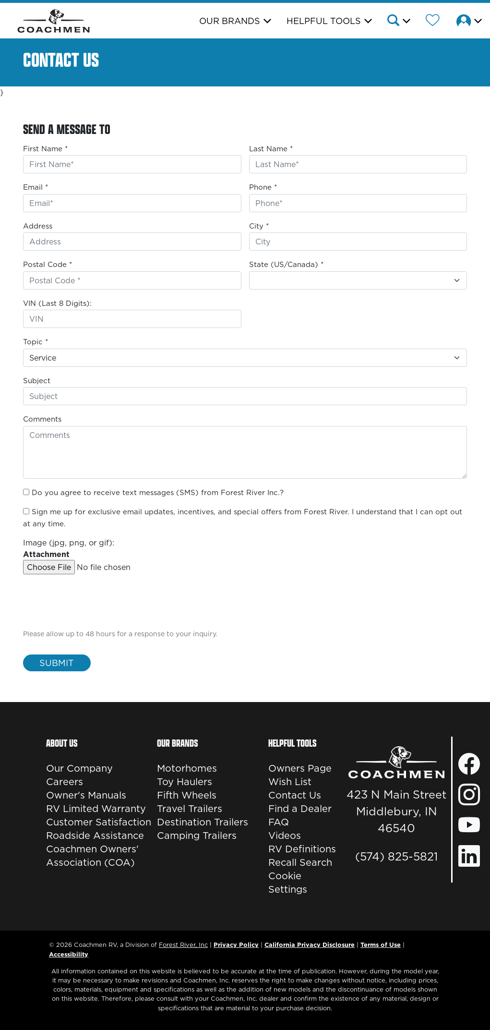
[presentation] (96, 608)
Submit (56, 663)
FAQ (278, 822)
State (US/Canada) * (286, 264)
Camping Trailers (197, 835)
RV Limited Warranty (96, 808)
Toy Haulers (184, 781)
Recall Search (300, 862)
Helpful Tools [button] (324, 21)
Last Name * (271, 149)
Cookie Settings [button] (287, 882)
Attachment (46, 554)
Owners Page (300, 768)
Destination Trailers (202, 822)
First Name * (45, 149)
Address (37, 226)
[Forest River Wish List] (432, 21)
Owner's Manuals (86, 795)
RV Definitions (302, 849)
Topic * (35, 342)
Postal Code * (47, 264)
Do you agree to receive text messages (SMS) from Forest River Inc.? (158, 492)
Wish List (289, 781)
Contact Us (294, 795)
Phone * (263, 187)
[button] (398, 21)
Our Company (79, 768)
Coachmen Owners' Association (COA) (92, 855)
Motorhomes (187, 768)
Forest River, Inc (183, 944)
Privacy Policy (236, 944)
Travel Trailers (189, 808)
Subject (36, 381)
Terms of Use (380, 944)
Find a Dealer (300, 808)
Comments (42, 419)
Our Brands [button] (229, 21)
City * (259, 226)
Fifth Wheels (186, 795)
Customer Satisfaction (98, 822)
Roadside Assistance (95, 835)
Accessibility (68, 954)
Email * (35, 187)
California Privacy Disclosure (309, 944)
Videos (284, 835)
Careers (64, 781)
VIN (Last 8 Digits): (57, 303)
